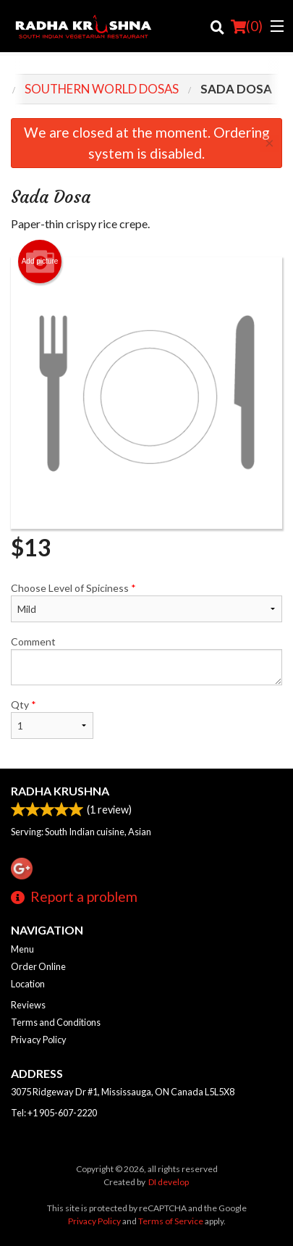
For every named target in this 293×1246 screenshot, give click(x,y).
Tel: (54, 1113)
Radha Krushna (60, 791)
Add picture (40, 261)
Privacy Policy (39, 1039)
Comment (146, 660)
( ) (247, 26)
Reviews (28, 1005)
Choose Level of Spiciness (146, 602)
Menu (22, 949)
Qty (52, 718)
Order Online (38, 966)
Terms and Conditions (56, 1022)
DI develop (168, 1181)
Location (28, 984)
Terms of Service (170, 1221)
